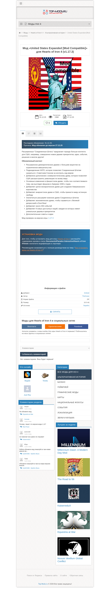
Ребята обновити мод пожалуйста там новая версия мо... (34, 450)
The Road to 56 (65, 479)
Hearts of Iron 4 (64, 239)
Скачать (55, 312)
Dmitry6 (86, 293)
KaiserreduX (27, 439)
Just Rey (27, 395)
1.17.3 (50, 218)
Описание (22, 134)
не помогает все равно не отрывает (31, 437)
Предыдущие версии (34, 134)
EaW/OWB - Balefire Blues (31, 453)
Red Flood (26, 427)
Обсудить (60, 123)
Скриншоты (40, 134)
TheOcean (85, 296)
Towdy (45, 381)
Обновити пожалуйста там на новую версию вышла (34, 464)
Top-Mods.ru (43, 584)
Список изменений (28, 134)
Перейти (86, 305)
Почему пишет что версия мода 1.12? (32, 424)
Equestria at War (28, 414)
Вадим (27, 381)
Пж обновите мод (25, 411)
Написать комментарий (34, 354)
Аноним (26, 419)
